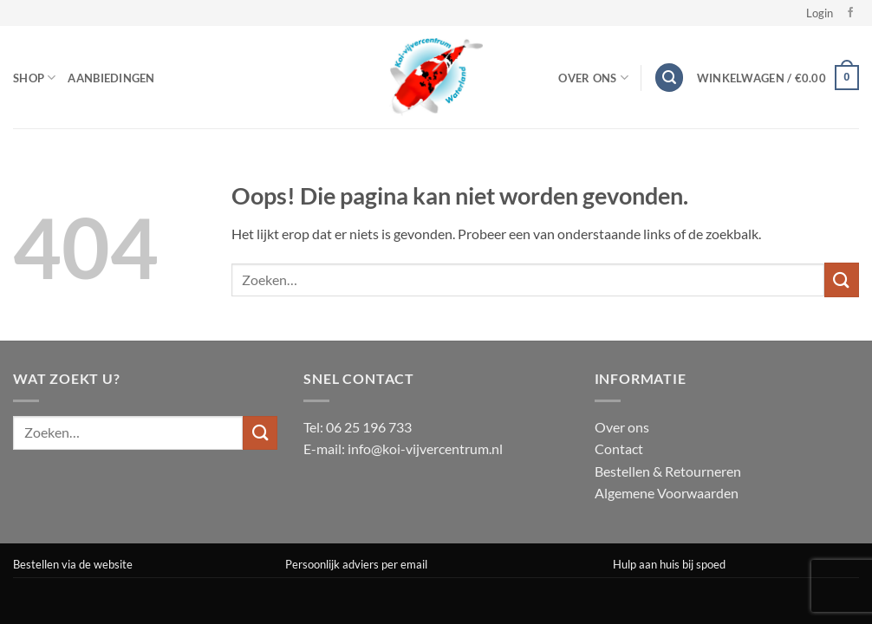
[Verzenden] (841, 279)
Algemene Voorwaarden (667, 492)
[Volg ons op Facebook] (850, 13)
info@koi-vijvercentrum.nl (425, 448)
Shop (34, 77)
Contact (619, 448)
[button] (819, 13)
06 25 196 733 (369, 427)
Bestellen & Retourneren (668, 471)
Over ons (622, 427)
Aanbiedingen (111, 78)
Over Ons (593, 77)
